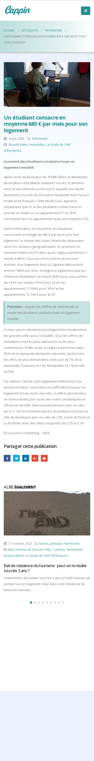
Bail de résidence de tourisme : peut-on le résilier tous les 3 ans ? (45, 568)
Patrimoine (40, 138)
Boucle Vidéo (18, 144)
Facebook (7, 458)
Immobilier (37, 144)
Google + (35, 458)
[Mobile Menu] (85, 10)
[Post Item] (47, 513)
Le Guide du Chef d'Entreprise (46, 555)
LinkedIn (25, 458)
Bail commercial (19, 549)
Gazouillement (16, 458)
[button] (31, 602)
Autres (43, 543)
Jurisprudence (14, 555)
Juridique (56, 543)
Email (44, 458)
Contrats (59, 549)
